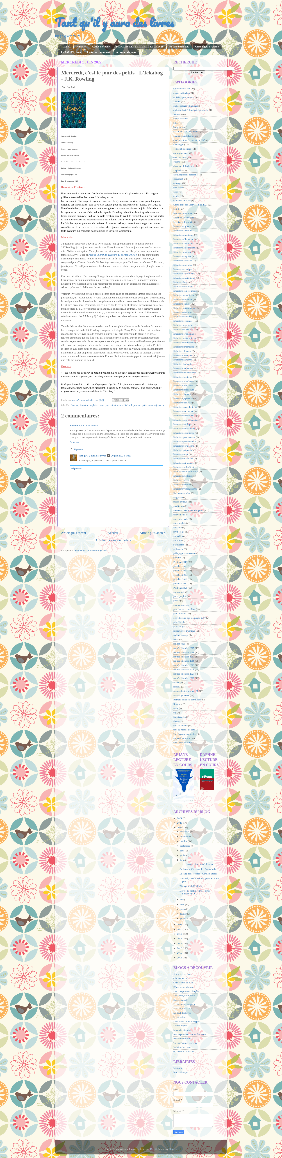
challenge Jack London (184, 135)
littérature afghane (182, 226)
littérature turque (181, 484)
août (182, 850)
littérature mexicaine (183, 411)
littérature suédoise (182, 475)
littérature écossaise (182, 316)
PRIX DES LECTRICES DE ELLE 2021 (139, 46)
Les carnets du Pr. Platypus (186, 1021)
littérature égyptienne (183, 325)
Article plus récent (73, 533)
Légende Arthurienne (183, 217)
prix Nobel (178, 622)
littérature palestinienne (184, 441)
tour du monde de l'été (184, 729)
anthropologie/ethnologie (185, 105)
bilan (175, 123)
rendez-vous (179, 643)
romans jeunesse (156, 405)
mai (182, 899)
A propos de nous (126, 52)
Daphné (74, 405)
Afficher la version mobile (113, 540)
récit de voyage (180, 635)
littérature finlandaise (183, 346)
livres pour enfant (107, 405)
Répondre (74, 442)
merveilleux (179, 514)
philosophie (179, 592)
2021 (180, 924)
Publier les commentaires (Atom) (91, 550)
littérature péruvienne (183, 445)
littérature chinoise (182, 303)
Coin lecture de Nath (183, 982)
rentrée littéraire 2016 (183, 652)
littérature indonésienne (184, 372)
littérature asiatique (182, 269)
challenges (178, 144)
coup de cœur (180, 157)
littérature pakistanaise (184, 437)
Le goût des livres (182, 1012)
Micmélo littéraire (182, 1030)
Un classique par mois (184, 734)
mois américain (180, 519)
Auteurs (81, 46)
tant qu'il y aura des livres (92, 455)
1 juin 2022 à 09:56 (88, 425)
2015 (180, 952)
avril (182, 904)
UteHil (153, 1149)
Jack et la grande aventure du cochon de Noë (112, 254)
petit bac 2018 (180, 575)
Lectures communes (98, 52)
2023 (180, 822)
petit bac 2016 (180, 566)
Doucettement (180, 1000)
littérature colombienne (184, 308)
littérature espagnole (183, 329)
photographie (179, 596)
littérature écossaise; (183, 320)
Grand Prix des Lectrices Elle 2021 (190, 204)
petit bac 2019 (180, 579)
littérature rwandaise (183, 458)
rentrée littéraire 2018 (183, 660)
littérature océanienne (183, 432)
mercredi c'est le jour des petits (132, 405)
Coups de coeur (101, 46)
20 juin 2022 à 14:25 (121, 455)
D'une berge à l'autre (183, 987)
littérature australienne (184, 273)
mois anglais (179, 523)
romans (177, 686)
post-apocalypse (181, 605)
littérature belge (181, 282)
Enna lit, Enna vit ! (182, 1008)
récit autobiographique (184, 630)
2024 (180, 818)
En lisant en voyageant (184, 1004)
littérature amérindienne (185, 247)
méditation (178, 506)
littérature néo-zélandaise (185, 420)
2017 (180, 943)
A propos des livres (182, 974)
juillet (183, 855)
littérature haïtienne (182, 359)
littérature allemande (183, 239)
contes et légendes (182, 148)
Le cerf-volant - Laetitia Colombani (196, 864)
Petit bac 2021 (180, 587)
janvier (183, 918)
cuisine (176, 161)
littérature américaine (183, 243)
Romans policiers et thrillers (187, 699)
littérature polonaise (183, 450)
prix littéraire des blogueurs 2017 (189, 617)
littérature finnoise (182, 351)
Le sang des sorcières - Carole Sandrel (198, 873)
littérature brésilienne (183, 286)
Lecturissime (179, 1017)
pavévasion (178, 544)
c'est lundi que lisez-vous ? (186, 131)
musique (177, 527)
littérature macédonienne (185, 407)
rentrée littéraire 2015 (183, 648)
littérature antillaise (182, 260)
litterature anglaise (182, 252)
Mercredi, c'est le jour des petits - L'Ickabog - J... (195, 892)
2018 (180, 938)
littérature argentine (182, 265)
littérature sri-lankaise (184, 463)
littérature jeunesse (182, 402)
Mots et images (180, 1072)
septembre (185, 845)
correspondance (181, 153)
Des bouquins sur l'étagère (186, 991)
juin (182, 860)
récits (176, 639)
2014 (180, 957)
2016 (180, 948)
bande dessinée (180, 118)
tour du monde (180, 725)
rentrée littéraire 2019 (183, 665)
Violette (74, 425)
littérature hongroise (183, 364)
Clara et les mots (181, 978)
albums (176, 101)
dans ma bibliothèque (183, 166)
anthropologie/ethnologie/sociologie (190, 110)
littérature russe (180, 454)
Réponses (78, 449)
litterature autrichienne (184, 278)
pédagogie (178, 549)
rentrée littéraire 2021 (183, 673)
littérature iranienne (182, 377)
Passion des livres (182, 1038)
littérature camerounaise (185, 290)
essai (175, 191)
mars (182, 909)
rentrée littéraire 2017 (183, 656)
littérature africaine (182, 230)
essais (176, 196)
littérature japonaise (183, 398)
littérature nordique (182, 424)
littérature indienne (182, 368)
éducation (178, 187)
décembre (185, 831)
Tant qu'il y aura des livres (114, 22)
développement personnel (185, 174)
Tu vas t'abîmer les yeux (185, 1042)
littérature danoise (182, 312)
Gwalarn (177, 1067)
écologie (177, 183)
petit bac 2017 (180, 570)
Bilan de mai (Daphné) (190, 886)
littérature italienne (182, 394)
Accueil (66, 46)
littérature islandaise (183, 385)
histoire (177, 209)
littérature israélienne (183, 389)
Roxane (177, 704)
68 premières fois (179, 46)
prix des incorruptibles (184, 609)
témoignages (179, 717)
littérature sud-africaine (184, 467)
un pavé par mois (181, 738)
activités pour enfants (183, 97)
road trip (177, 682)
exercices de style (181, 200)
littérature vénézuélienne (185, 488)
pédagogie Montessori (184, 553)
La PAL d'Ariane (71, 52)
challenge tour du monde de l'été (189, 140)
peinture (177, 557)
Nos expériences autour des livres (189, 1034)
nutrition (177, 540)
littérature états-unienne (184, 338)
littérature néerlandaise (184, 415)
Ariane (176, 114)
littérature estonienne (183, 333)
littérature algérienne (183, 235)
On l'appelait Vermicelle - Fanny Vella (198, 869)
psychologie (179, 626)
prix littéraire (179, 613)
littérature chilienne (182, 299)
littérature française (182, 355)
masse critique (180, 501)
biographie (178, 127)
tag (174, 712)
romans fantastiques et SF (185, 691)
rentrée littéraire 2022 (183, 678)
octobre (184, 841)
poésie (176, 600)
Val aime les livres (182, 1047)
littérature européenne (184, 342)
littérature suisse (181, 480)
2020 (180, 929)
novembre (185, 836)
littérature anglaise (89, 405)
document (178, 178)
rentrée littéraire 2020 (183, 669)
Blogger (172, 1149)
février (183, 913)
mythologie (179, 531)
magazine (178, 497)
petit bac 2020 (180, 583)
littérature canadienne (183, 295)
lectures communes (182, 213)
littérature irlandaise (183, 381)
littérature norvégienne (184, 428)
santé (175, 708)
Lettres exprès (180, 1025)
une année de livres (182, 742)
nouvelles (178, 536)
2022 (180, 827)
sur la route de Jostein (184, 1051)
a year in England (181, 93)
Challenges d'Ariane (207, 46)
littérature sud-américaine (185, 471)
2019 (180, 934)
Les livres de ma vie (183, 222)
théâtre (176, 721)
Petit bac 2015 (180, 562)
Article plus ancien (152, 533)
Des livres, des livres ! (184, 995)
